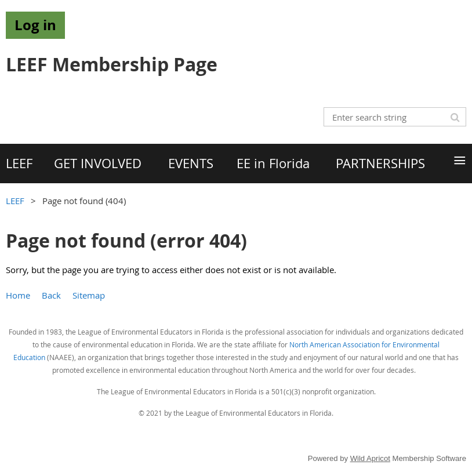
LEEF (15, 200)
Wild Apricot (370, 458)
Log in (35, 25)
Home (18, 295)
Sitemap (88, 295)
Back (51, 295)
